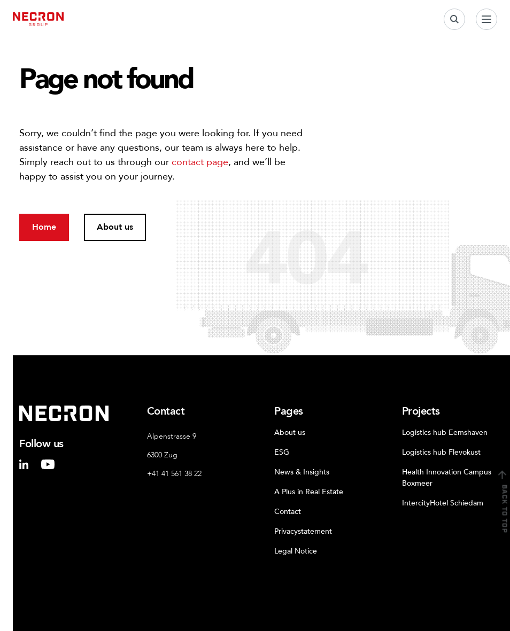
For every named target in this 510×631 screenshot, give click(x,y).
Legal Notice (295, 551)
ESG (281, 452)
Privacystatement (303, 531)
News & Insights (301, 472)
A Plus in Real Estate (308, 492)
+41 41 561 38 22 (174, 474)
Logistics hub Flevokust (441, 452)
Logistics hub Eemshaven (445, 432)
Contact (287, 512)
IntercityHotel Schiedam (442, 503)
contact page (200, 162)
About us (289, 432)
